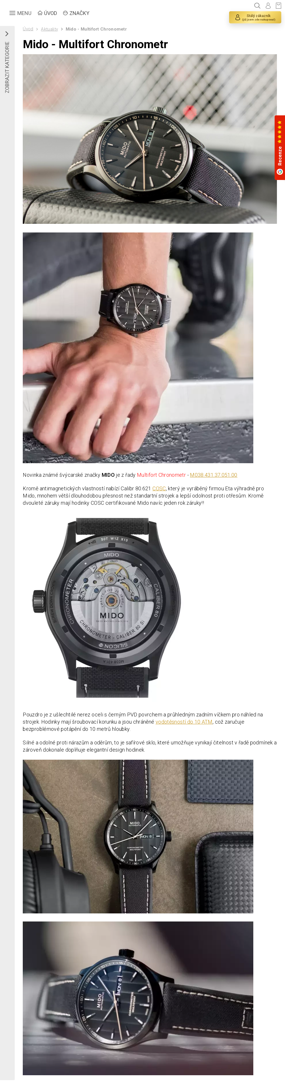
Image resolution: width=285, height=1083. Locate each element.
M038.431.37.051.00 (213, 475)
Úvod (28, 28)
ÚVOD (50, 13)
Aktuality (49, 29)
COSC (159, 488)
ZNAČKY (79, 13)
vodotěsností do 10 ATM (184, 722)
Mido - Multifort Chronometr (96, 29)
